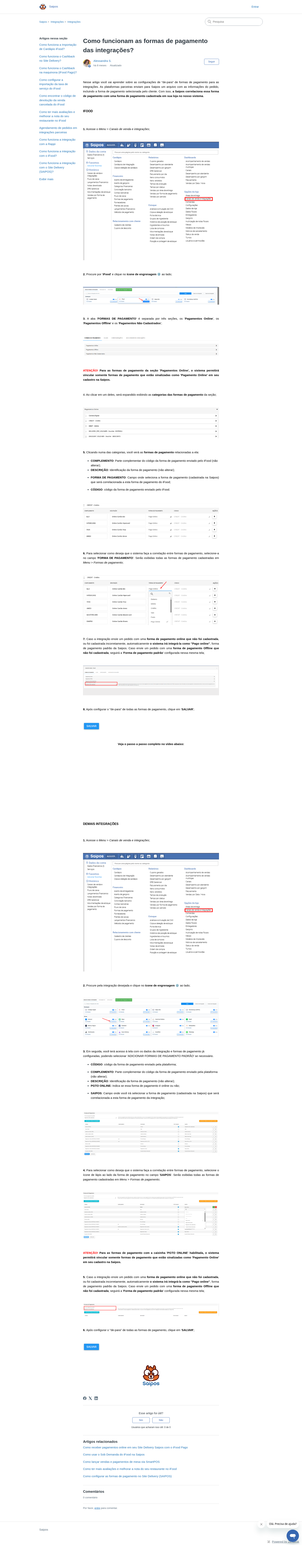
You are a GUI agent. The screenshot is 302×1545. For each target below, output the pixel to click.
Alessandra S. (102, 60)
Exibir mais (46, 179)
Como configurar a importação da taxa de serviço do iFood (53, 84)
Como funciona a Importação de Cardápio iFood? (57, 47)
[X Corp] (90, 1398)
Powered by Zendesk (285, 1541)
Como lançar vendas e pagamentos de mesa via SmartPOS (121, 1461)
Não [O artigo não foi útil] (161, 1420)
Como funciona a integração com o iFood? (57, 153)
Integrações (57, 21)
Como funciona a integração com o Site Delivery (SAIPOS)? (57, 167)
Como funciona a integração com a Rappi (57, 142)
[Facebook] (84, 1398)
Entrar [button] (255, 6)
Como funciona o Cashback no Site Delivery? (57, 58)
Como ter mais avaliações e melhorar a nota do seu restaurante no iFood (57, 116)
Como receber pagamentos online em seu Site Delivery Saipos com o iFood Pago (135, 1447)
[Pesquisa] (234, 22)
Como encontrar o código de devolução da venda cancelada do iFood (57, 100)
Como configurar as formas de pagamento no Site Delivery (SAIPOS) (127, 1476)
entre (97, 1508)
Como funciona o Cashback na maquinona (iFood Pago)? (58, 70)
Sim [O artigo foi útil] (141, 1420)
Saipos (43, 21)
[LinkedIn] (96, 1398)
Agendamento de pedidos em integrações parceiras (58, 130)
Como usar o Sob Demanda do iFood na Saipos (113, 1454)
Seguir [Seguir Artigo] (211, 61)
